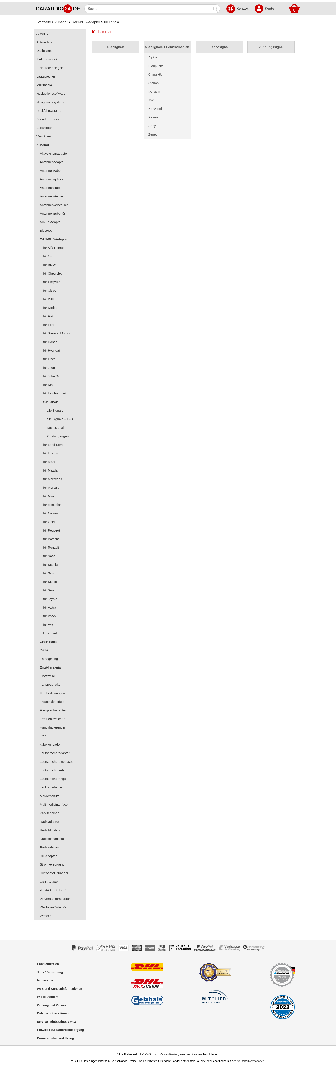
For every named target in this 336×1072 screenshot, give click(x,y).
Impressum (45, 980)
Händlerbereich (48, 964)
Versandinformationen (250, 1061)
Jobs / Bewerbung (50, 972)
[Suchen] (148, 8)
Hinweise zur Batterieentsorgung (60, 1030)
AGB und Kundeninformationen (59, 988)
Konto (269, 8)
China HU (155, 74)
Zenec (153, 134)
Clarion (153, 83)
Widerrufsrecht (47, 997)
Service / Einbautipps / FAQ (56, 1021)
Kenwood (155, 108)
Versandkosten (169, 1054)
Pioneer (154, 117)
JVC (151, 100)
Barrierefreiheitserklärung (55, 1038)
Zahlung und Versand (52, 1005)
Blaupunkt (155, 66)
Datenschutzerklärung (53, 1013)
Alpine (153, 57)
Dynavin (154, 91)
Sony (152, 126)
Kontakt (243, 8)
